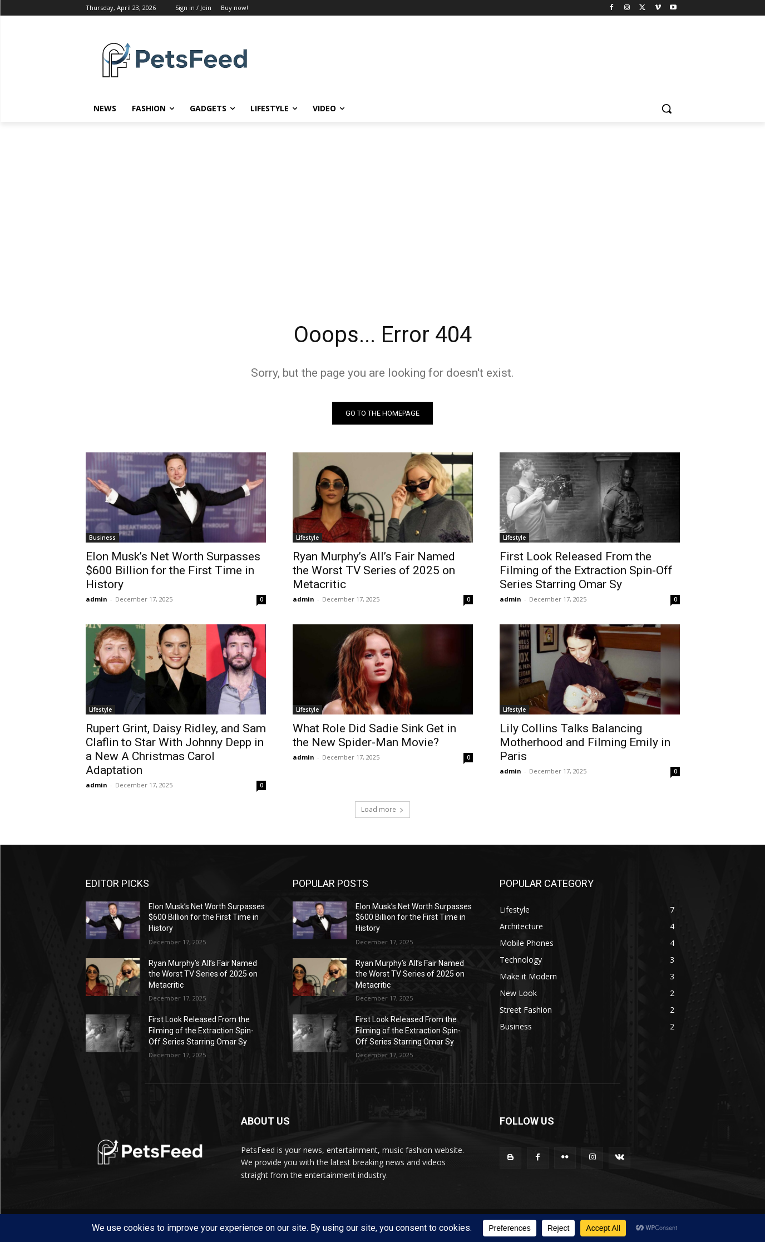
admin (96, 599)
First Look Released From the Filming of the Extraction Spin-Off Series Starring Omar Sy (586, 570)
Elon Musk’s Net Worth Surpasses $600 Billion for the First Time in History (173, 570)
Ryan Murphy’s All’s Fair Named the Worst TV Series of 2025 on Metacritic (374, 570)
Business (102, 537)
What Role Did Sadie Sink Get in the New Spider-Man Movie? (374, 735)
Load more (382, 809)
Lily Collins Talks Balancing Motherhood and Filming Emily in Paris (585, 742)
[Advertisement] (383, 205)
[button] (666, 108)
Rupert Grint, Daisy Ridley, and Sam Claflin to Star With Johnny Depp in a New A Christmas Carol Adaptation (176, 749)
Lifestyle (307, 537)
